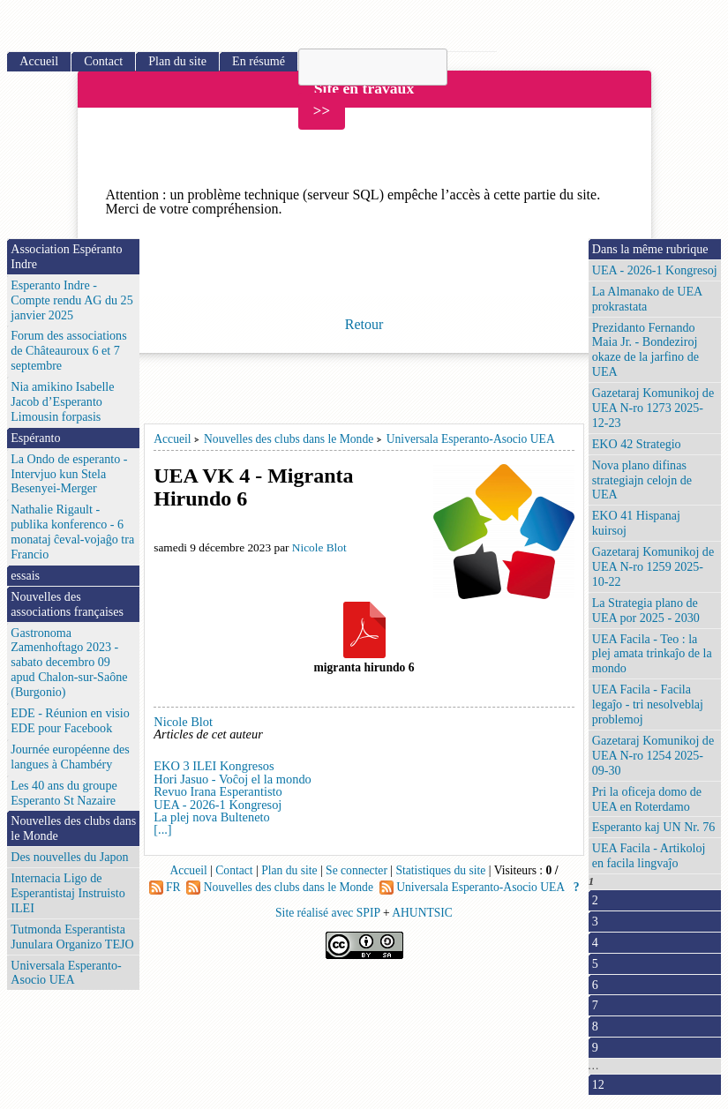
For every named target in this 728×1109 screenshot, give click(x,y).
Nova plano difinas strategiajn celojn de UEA (642, 480)
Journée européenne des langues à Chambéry (70, 756)
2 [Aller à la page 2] (595, 900)
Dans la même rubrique (650, 249)
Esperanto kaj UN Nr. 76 (654, 827)
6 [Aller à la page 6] (595, 985)
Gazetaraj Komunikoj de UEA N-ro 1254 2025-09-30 (653, 755)
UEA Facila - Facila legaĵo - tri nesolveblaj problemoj (647, 704)
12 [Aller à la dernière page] (598, 1084)
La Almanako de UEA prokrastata (647, 298)
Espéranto (35, 438)
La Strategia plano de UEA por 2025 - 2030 (646, 610)
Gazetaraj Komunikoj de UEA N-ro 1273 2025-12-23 (653, 408)
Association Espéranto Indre (66, 256)
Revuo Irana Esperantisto (217, 791)
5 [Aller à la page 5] (595, 963)
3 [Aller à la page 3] (595, 921)
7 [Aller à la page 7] (595, 1005)
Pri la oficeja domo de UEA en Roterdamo (647, 798)
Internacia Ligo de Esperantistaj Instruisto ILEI (67, 893)
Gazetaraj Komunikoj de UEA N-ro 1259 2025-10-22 (653, 566)
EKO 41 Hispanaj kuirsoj (636, 522)
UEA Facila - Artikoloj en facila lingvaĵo (649, 855)
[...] (162, 829)
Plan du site (177, 61)
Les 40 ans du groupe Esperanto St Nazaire (63, 792)
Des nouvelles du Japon (69, 857)
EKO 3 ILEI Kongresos (214, 766)
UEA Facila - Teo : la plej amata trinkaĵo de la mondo (652, 654)
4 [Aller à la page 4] (595, 942)
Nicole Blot (319, 547)
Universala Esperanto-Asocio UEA (471, 439)
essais (25, 575)
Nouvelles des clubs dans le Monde (288, 439)
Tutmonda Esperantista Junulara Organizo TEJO (72, 936)
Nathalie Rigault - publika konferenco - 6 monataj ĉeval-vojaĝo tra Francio (72, 531)
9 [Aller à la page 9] (595, 1047)
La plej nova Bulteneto (211, 817)
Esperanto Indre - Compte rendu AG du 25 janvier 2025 (71, 300)
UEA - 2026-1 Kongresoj (217, 805)
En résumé (258, 61)
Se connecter (356, 870)
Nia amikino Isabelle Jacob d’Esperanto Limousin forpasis (62, 401)
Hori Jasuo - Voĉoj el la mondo (232, 779)
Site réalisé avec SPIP (329, 912)
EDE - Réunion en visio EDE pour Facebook (70, 720)
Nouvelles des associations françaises (67, 603)
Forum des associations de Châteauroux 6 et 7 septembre (68, 350)
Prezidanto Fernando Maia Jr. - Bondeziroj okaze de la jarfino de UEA (645, 349)
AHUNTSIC (422, 912)
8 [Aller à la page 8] (595, 1026)
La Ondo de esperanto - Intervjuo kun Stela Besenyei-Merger (69, 474)
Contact (103, 61)
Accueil (172, 439)
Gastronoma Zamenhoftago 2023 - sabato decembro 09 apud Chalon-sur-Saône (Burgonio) (69, 663)
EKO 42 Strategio (636, 444)
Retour (364, 324)
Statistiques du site (440, 870)
